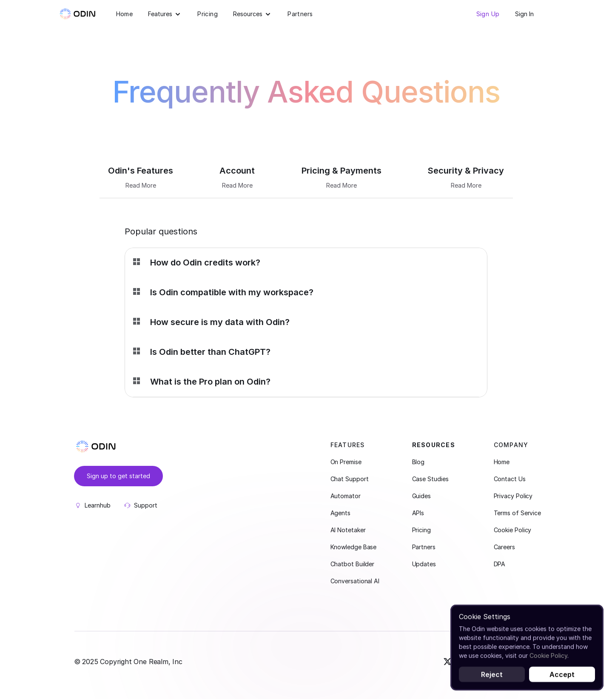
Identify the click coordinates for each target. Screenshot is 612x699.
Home (124, 13)
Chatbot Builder (352, 564)
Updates (424, 564)
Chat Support (349, 478)
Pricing (207, 13)
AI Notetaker (348, 530)
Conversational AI (354, 581)
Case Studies (430, 478)
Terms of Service (517, 512)
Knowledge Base (353, 547)
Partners (300, 13)
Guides (421, 495)
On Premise (346, 461)
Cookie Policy (513, 530)
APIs (418, 512)
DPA (500, 564)
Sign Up (488, 13)
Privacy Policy (513, 495)
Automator (345, 495)
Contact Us (510, 478)
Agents (340, 512)
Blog (418, 461)
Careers (504, 547)
